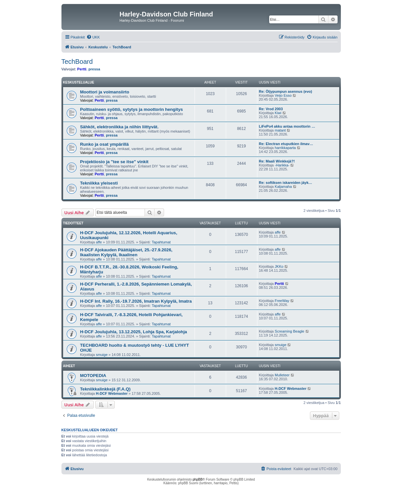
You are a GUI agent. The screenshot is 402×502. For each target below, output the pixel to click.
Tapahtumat (161, 242)
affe (99, 242)
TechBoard (77, 61)
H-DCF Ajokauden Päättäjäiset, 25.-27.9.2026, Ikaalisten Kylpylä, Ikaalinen (126, 252)
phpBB (197, 479)
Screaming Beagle (289, 331)
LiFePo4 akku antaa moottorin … (287, 126)
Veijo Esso (283, 95)
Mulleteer (282, 375)
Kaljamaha (283, 186)
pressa (94, 69)
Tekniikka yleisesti (99, 183)
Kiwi (278, 113)
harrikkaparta (285, 148)
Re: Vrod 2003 (271, 109)
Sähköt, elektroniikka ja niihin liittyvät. (119, 126)
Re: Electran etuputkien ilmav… (286, 144)
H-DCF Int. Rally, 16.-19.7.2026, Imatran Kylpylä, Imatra (136, 301)
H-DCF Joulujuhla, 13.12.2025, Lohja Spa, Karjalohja (133, 331)
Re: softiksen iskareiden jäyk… (285, 183)
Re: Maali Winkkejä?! (277, 161)
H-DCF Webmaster (112, 393)
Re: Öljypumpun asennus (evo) (285, 91)
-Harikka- (282, 165)
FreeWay (282, 301)
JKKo (279, 266)
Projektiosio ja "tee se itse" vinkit (114, 161)
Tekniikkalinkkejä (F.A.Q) (105, 389)
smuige (101, 355)
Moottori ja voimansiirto (104, 91)
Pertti (81, 69)
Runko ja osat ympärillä (104, 144)
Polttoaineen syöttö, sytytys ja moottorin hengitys (131, 109)
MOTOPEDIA (93, 375)
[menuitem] (93, 37)
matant (280, 130)
